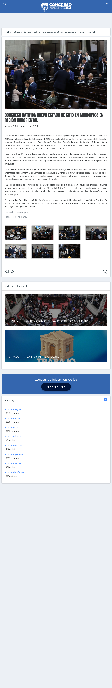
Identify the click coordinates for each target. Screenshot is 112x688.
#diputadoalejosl (13, 409)
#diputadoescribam (14, 445)
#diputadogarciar (13, 463)
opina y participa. (56, 386)
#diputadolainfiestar (14, 472)
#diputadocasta (12, 427)
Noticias (16, 31)
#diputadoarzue (12, 418)
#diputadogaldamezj (14, 454)
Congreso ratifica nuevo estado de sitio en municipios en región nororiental (59, 31)
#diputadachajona (13, 436)
